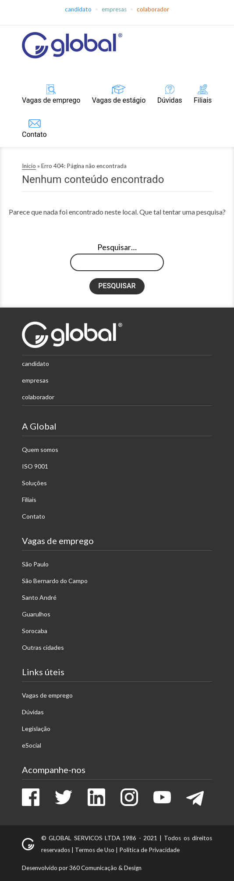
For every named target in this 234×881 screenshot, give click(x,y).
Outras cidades (43, 647)
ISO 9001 (35, 466)
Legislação (36, 728)
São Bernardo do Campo (55, 580)
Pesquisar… (117, 247)
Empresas (114, 9)
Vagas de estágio (119, 100)
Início (29, 165)
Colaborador (153, 9)
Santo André (39, 597)
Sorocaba (34, 630)
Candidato (78, 9)
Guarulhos (36, 614)
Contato (34, 134)
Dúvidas (169, 100)
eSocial (31, 745)
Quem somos (40, 449)
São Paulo (35, 564)
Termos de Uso (94, 849)
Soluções (34, 483)
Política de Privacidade (149, 849)
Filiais (203, 100)
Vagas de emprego (51, 100)
